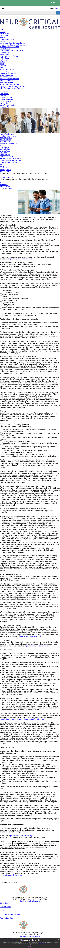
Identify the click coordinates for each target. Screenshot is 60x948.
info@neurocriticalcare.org (30, 901)
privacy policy (43, 944)
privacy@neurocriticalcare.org (21, 259)
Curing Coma (5, 907)
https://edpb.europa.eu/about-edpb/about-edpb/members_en (22, 719)
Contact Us (4, 903)
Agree (29, 946)
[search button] (58, 13)
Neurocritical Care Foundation (11, 914)
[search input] (28, 13)
